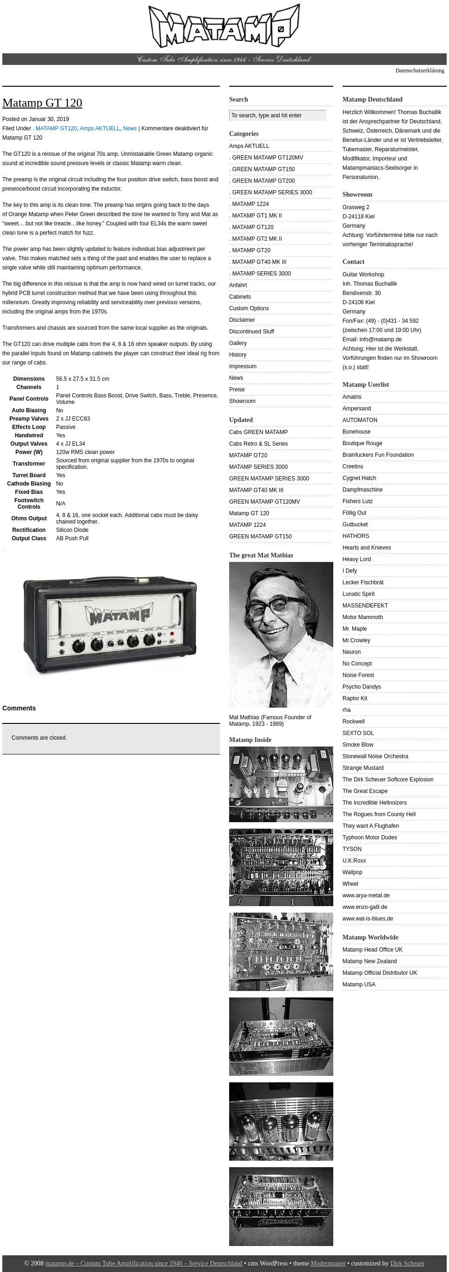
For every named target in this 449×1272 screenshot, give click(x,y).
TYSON (352, 849)
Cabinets (240, 297)
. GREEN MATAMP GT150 (262, 169)
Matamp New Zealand (370, 961)
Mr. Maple (355, 629)
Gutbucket (355, 524)
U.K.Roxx (354, 860)
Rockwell (354, 721)
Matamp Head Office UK (373, 949)
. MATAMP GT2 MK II (255, 239)
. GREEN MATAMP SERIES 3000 (270, 192)
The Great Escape (365, 791)
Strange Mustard (363, 768)
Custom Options (249, 308)
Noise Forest (358, 675)
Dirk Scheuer (407, 1263)
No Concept (357, 663)
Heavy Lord (357, 559)
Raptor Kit (355, 698)
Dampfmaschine (363, 489)
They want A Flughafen (371, 826)
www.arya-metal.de (366, 895)
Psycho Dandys (362, 687)
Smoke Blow (358, 744)
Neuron (352, 652)
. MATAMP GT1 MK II (255, 215)
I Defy (350, 571)
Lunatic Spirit (358, 594)
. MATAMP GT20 (249, 250)
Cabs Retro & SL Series (258, 444)
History (237, 355)
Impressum (242, 366)
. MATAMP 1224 (249, 204)
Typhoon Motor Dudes (370, 837)
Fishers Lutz (358, 501)
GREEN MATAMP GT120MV (264, 502)
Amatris (352, 397)
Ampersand (357, 408)
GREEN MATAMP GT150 (260, 536)
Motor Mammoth (363, 617)
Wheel (350, 884)
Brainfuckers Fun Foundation (378, 455)
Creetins (353, 466)
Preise (237, 389)
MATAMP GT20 (248, 455)
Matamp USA (359, 984)
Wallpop (352, 872)
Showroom (242, 401)
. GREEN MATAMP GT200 (262, 181)
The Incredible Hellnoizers (375, 802)
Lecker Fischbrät (363, 582)
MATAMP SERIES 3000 (258, 467)
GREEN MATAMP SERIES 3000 (269, 478)
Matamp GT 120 (42, 102)
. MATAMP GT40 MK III (258, 262)
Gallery (238, 343)
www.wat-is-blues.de (368, 918)
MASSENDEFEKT (365, 605)
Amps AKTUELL (100, 128)
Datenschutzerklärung (420, 70)
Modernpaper (328, 1263)
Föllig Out (354, 513)
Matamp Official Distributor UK (380, 973)
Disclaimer (242, 320)
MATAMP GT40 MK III (256, 490)
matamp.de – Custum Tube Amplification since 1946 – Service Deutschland (143, 1263)
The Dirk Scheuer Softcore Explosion (388, 779)
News (130, 128)
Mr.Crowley (356, 640)
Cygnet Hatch (359, 478)
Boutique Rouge (362, 443)
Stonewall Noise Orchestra (375, 756)
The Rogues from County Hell (379, 814)
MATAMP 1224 (247, 525)
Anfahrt (238, 285)
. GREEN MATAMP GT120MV (266, 157)
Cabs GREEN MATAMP (258, 432)
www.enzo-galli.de (365, 907)
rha (346, 710)
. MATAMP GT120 (54, 128)
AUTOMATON (360, 420)
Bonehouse (357, 431)
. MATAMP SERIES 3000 (260, 273)
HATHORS (356, 536)
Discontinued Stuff (251, 331)
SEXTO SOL (358, 733)
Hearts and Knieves (367, 547)
